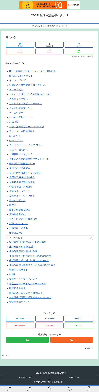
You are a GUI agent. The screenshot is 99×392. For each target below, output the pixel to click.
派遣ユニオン (16, 233)
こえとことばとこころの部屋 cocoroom (29, 94)
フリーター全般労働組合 (22, 131)
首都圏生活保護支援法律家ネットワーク (30, 297)
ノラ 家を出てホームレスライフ (26, 126)
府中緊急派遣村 (17, 214)
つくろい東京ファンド (20, 108)
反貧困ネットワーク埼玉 (22, 196)
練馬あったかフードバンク (23, 279)
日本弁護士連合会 (18, 228)
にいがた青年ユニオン (20, 117)
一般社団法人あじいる (20, 154)
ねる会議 (14, 122)
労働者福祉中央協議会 (20, 186)
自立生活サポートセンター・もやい (27, 283)
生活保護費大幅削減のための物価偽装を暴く (32, 265)
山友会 (12, 205)
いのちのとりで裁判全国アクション (27, 85)
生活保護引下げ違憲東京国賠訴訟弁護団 (30, 256)
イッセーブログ (17, 80)
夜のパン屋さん (17, 200)
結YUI (12, 274)
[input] (49, 238)
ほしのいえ (15, 136)
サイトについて (25, 377)
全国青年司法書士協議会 (22, 182)
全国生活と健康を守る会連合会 (25, 173)
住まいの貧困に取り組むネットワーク (29, 159)
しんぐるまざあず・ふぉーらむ (25, 103)
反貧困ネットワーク (19, 191)
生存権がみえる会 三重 (21, 246)
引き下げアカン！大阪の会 (23, 219)
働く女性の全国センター (22, 163)
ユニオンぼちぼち (18, 149)
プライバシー (73, 377)
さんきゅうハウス (18, 99)
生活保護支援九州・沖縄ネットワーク (29, 260)
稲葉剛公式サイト (18, 269)
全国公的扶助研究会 (19, 168)
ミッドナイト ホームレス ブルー (26, 145)
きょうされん (16, 89)
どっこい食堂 (16, 112)
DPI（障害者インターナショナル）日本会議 (32, 71)
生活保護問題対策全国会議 (23, 251)
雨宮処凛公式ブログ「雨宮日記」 (26, 293)
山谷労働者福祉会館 (19, 209)
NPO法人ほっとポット (21, 75)
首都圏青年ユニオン (19, 302)
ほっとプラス (16, 140)
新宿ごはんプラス (18, 223)
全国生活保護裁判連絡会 (22, 177)
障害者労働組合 (17, 288)
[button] (91, 238)
